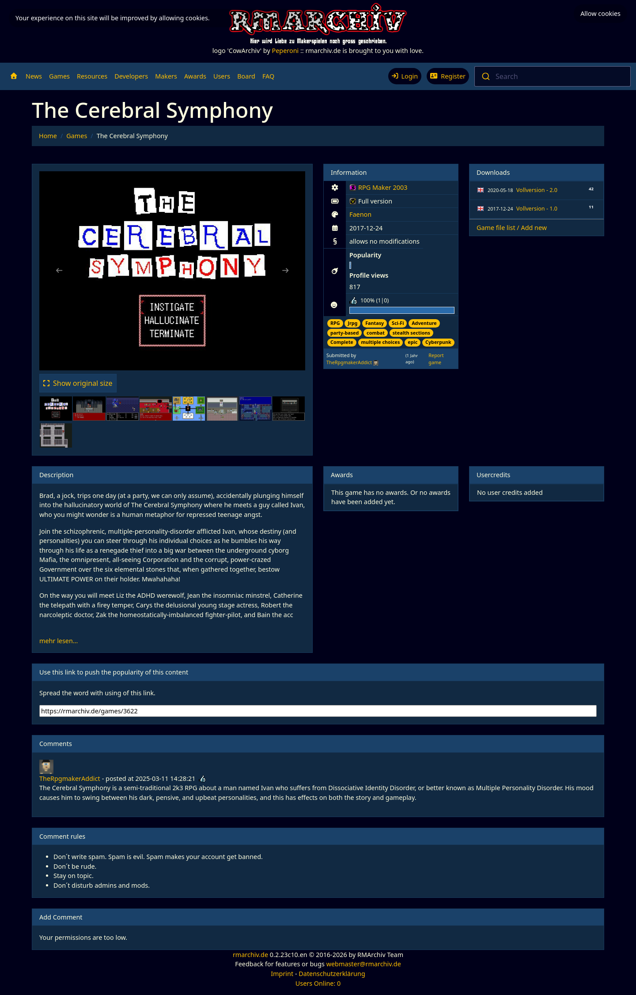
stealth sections (411, 332)
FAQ (268, 76)
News (34, 76)
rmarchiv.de (250, 954)
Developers (131, 76)
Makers (166, 76)
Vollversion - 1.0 (536, 208)
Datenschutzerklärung (332, 973)
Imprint (282, 973)
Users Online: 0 (318, 983)
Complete (341, 342)
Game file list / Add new (512, 227)
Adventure (424, 323)
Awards (195, 76)
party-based (344, 332)
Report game (435, 359)
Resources (92, 76)
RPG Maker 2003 (378, 189)
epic (412, 342)
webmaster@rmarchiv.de (363, 964)
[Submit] (485, 76)
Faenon (360, 214)
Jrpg (352, 323)
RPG (335, 323)
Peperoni (285, 50)
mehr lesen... (58, 641)
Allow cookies (600, 13)
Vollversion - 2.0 (536, 190)
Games (59, 76)
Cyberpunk (438, 342)
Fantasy (374, 323)
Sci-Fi (398, 323)
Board (246, 76)
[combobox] (552, 76)
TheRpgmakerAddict (349, 362)
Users (221, 76)
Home (48, 136)
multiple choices (380, 342)
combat (376, 332)
